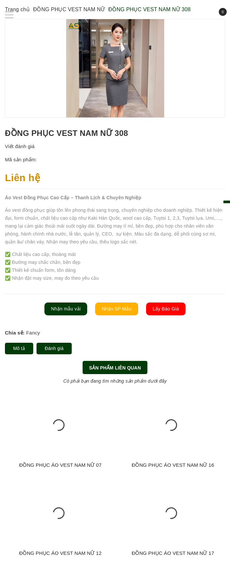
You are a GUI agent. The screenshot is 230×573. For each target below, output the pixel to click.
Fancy (33, 332)
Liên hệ (22, 177)
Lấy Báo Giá (166, 308)
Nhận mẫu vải (66, 308)
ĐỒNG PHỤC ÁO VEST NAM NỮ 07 (60, 465)
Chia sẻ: (15, 332)
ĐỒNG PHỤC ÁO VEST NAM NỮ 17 (173, 553)
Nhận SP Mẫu (116, 308)
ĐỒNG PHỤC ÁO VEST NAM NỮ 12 (60, 553)
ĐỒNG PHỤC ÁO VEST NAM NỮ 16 (173, 465)
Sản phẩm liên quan (115, 367)
